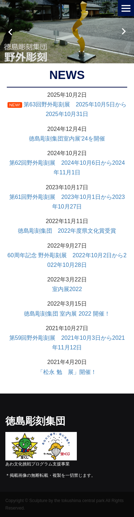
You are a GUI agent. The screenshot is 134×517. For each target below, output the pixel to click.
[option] (67, 31)
